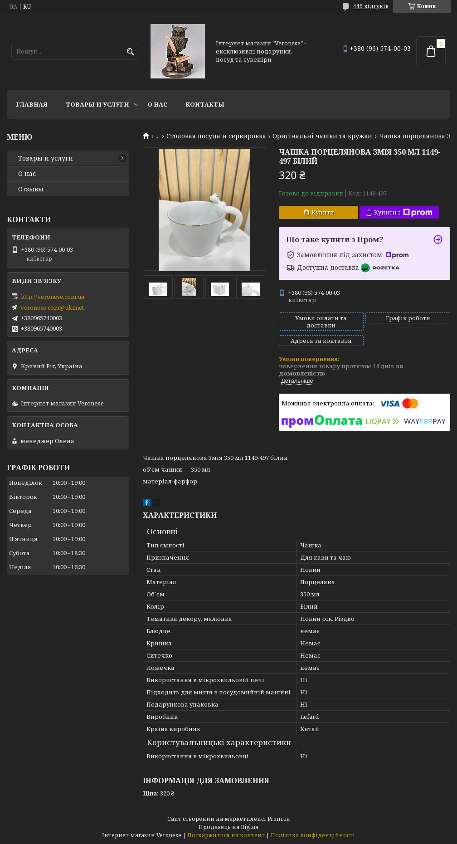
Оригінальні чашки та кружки (322, 136)
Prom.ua (278, 819)
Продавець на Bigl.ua (228, 827)
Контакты (204, 104)
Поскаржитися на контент (226, 835)
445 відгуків (371, 6)
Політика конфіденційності (313, 835)
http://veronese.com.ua (52, 296)
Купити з (403, 212)
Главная (32, 104)
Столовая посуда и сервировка (216, 136)
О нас (157, 104)
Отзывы (31, 189)
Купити (322, 212)
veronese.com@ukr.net (52, 307)
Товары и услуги (97, 104)
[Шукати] (130, 52)
